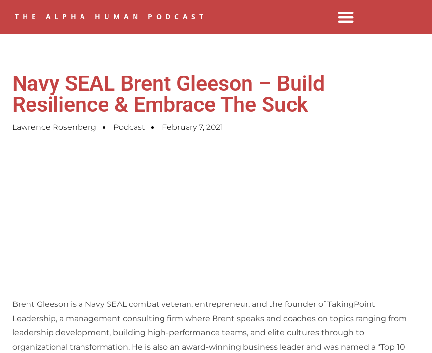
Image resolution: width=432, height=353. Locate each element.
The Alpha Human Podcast (111, 16)
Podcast (129, 127)
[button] (346, 17)
